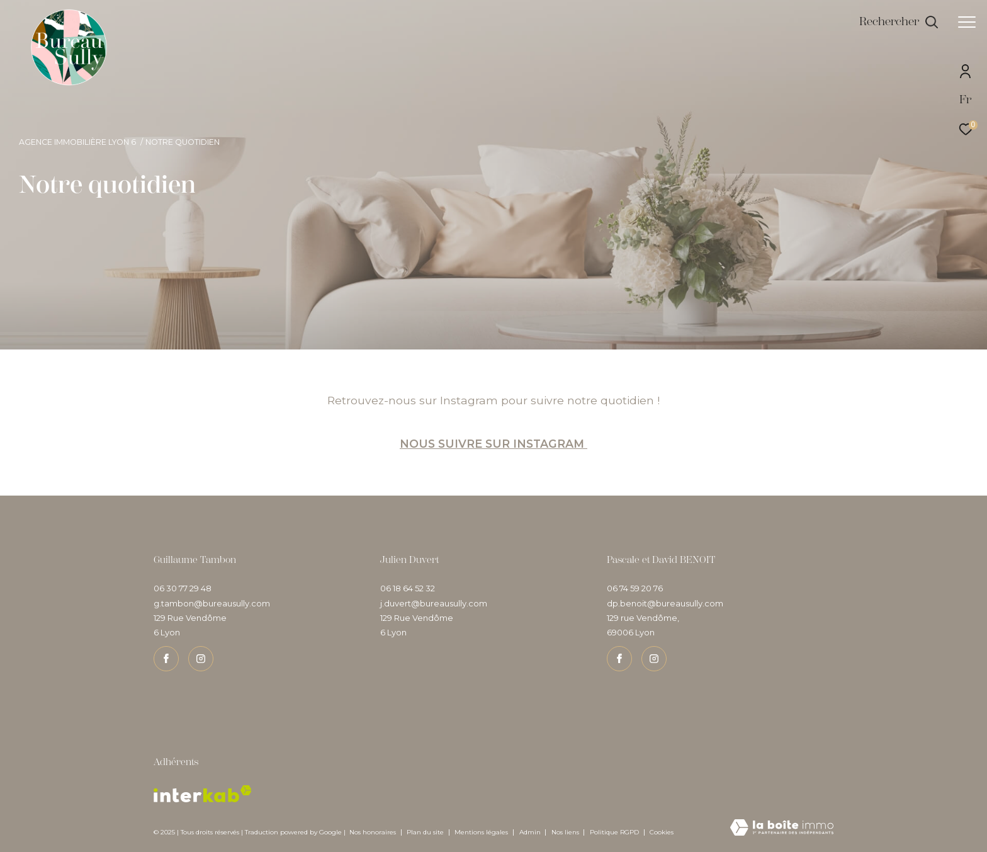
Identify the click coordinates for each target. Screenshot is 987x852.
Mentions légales (482, 832)
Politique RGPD (614, 832)
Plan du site (426, 832)
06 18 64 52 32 (407, 588)
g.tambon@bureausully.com (212, 603)
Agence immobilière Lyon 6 (77, 142)
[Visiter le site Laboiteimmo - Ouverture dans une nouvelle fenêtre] (781, 828)
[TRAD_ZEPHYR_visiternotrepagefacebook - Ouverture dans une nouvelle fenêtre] (166, 658)
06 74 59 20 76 (635, 588)
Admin (531, 832)
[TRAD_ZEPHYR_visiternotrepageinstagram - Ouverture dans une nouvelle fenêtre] (200, 658)
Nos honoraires (372, 832)
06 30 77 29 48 (183, 588)
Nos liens (566, 832)
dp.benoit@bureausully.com (665, 603)
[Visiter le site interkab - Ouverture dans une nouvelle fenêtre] (203, 793)
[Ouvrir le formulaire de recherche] (899, 22)
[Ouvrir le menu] (967, 22)
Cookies (662, 832)
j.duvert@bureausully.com (433, 603)
